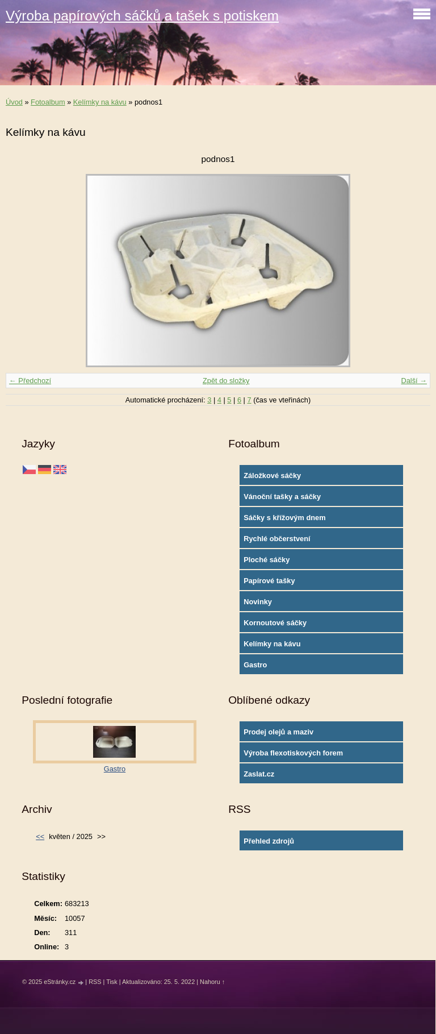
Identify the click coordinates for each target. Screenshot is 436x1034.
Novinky (258, 601)
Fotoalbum (48, 102)
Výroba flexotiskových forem (293, 753)
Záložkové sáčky (272, 475)
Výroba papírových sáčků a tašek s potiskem (142, 15)
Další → (414, 380)
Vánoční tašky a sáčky (282, 496)
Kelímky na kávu (100, 102)
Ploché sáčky (267, 559)
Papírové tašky (269, 580)
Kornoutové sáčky (275, 622)
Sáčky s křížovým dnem (284, 517)
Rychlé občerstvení (277, 538)
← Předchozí (30, 380)
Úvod (14, 102)
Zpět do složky (226, 380)
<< (40, 836)
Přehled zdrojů (269, 841)
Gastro (255, 665)
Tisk (112, 981)
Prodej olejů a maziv (278, 732)
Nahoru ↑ (212, 981)
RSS (95, 981)
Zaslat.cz (259, 774)
